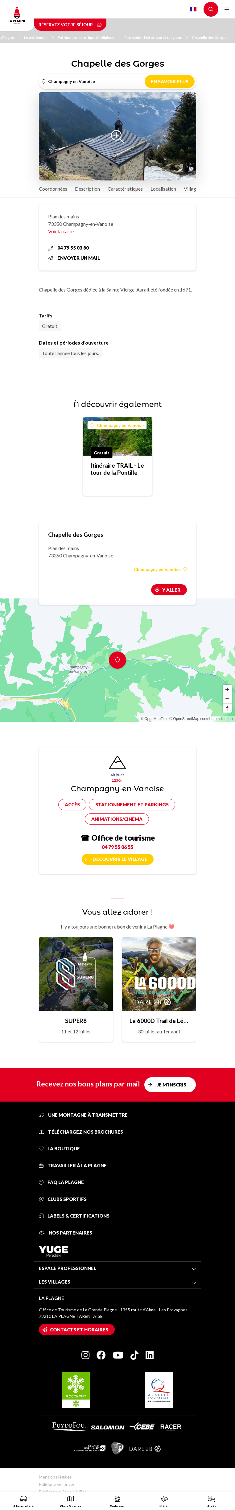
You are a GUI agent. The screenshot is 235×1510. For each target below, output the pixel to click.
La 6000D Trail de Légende (159, 1020)
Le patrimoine (39, 37)
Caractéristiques (125, 189)
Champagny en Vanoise (117, 425)
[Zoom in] (227, 689)
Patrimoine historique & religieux (89, 37)
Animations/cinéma (116, 819)
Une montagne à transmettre (83, 1115)
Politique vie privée (57, 1484)
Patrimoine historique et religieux (156, 37)
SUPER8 (76, 1020)
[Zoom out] (227, 698)
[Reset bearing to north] (227, 708)
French (193, 9)
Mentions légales (55, 1476)
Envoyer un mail (74, 258)
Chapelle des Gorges (209, 37)
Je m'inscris (171, 1084)
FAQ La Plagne (61, 1182)
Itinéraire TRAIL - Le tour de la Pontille (117, 469)
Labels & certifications (74, 1215)
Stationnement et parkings (132, 804)
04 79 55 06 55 (117, 847)
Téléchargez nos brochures (81, 1132)
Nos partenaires (65, 1232)
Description (87, 189)
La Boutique (59, 1148)
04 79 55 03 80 (68, 247)
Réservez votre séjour (70, 24)
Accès (72, 804)
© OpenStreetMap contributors (194, 719)
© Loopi (227, 719)
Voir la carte (61, 231)
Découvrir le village (120, 859)
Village (191, 189)
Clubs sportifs (63, 1199)
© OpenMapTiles (154, 719)
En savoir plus (169, 81)
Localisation (163, 189)
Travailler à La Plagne (73, 1165)
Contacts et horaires (79, 1329)
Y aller (171, 590)
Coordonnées (53, 189)
